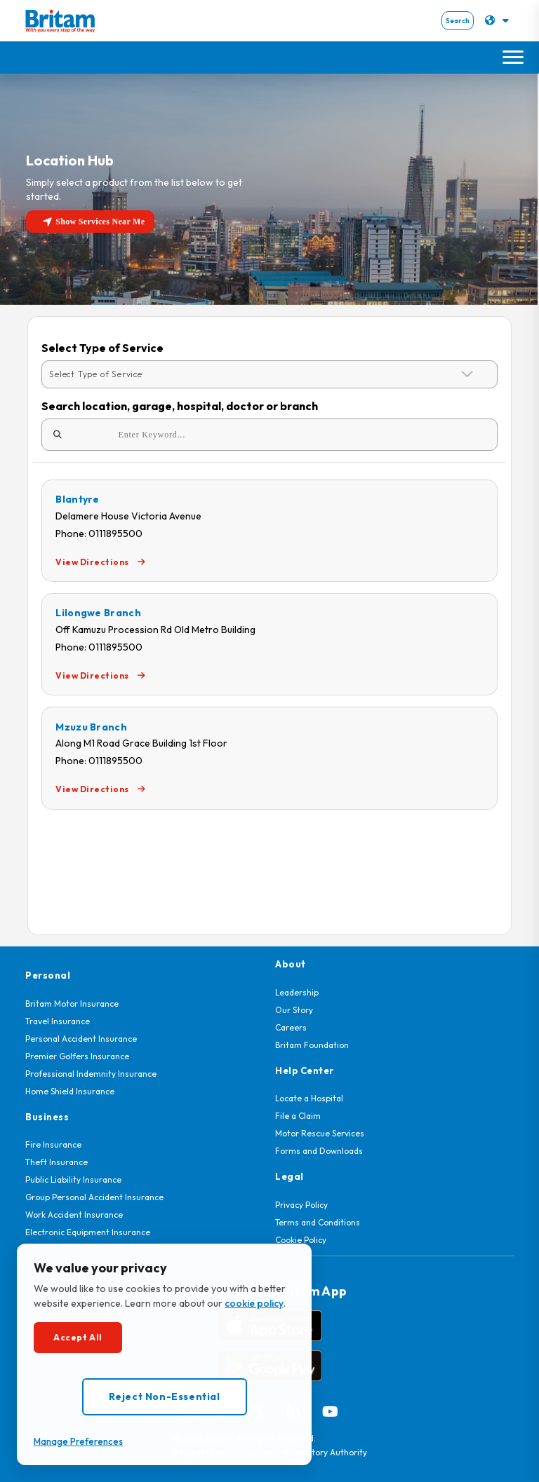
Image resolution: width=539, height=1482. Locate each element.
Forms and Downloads (319, 1151)
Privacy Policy (301, 1204)
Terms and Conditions (317, 1222)
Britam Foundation (312, 1045)
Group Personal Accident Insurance (94, 1197)
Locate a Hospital (309, 1098)
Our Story (294, 1010)
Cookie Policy (300, 1240)
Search (458, 20)
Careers (291, 1027)
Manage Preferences (78, 1441)
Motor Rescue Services (319, 1133)
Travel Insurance (57, 1021)
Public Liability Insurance (73, 1179)
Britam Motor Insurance (72, 1003)
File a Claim (298, 1115)
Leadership (297, 992)
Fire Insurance (53, 1144)
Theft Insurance (56, 1162)
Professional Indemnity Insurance (91, 1073)
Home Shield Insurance (69, 1091)
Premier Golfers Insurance (77, 1056)
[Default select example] (269, 374)
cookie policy (254, 1303)
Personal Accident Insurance (81, 1038)
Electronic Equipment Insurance (87, 1232)
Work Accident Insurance (74, 1214)
